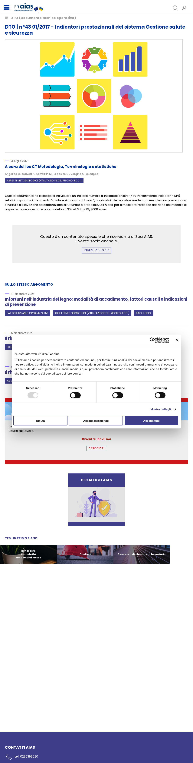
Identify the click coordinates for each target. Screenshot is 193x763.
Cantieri (85, 554)
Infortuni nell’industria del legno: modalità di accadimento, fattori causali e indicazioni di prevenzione (96, 301)
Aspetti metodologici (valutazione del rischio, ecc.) (44, 180)
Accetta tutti (151, 420)
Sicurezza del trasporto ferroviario (141, 554)
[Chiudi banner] (177, 340)
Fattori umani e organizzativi (27, 313)
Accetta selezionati (96, 420)
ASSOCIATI (96, 448)
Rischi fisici (143, 313)
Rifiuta (40, 420)
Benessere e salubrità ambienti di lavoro (28, 554)
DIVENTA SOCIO (96, 250)
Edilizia (11, 347)
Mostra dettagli (160, 409)
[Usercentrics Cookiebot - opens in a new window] (152, 340)
